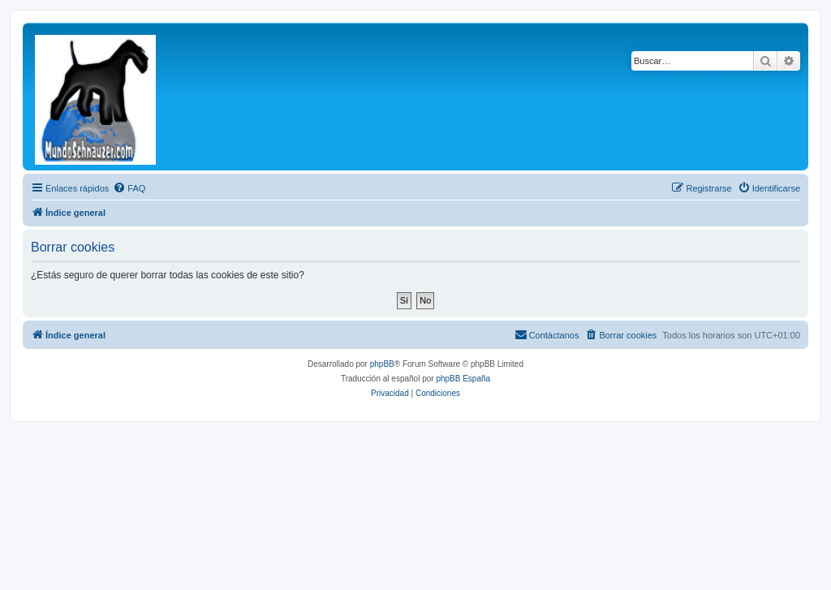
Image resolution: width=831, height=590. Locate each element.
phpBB (382, 364)
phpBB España (463, 378)
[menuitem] (129, 188)
